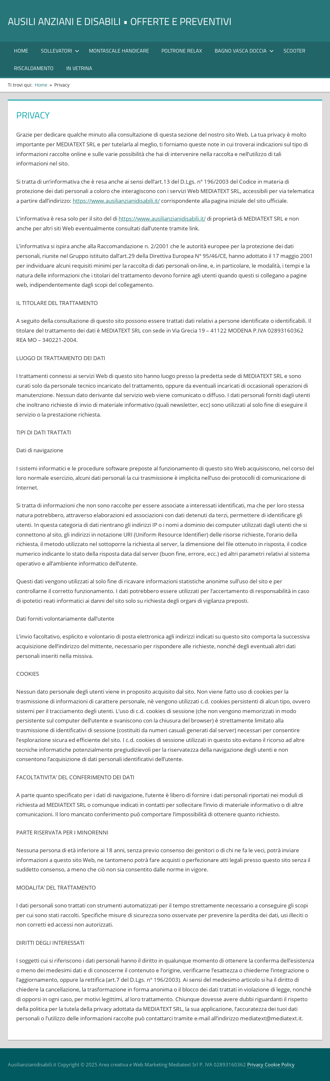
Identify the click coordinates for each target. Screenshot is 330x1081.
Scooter (294, 51)
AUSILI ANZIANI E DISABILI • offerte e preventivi (137, 21)
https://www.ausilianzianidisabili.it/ (116, 200)
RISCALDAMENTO (34, 68)
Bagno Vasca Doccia (244, 51)
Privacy (255, 1064)
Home (21, 51)
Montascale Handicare (119, 51)
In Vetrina (79, 68)
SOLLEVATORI (60, 51)
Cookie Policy (279, 1064)
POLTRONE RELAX (181, 51)
